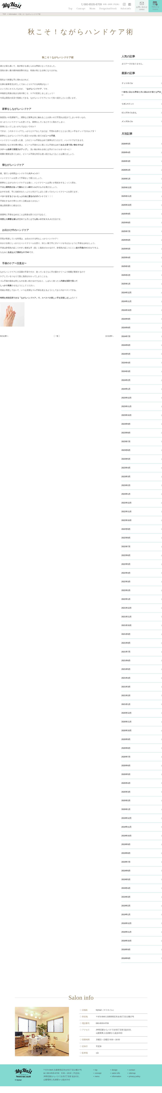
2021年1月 (126, 704)
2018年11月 (127, 932)
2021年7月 (126, 652)
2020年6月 (126, 765)
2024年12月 (127, 292)
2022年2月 (126, 590)
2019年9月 (126, 844)
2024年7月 (126, 336)
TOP (4, 14)
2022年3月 (126, 581)
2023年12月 (127, 398)
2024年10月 (127, 310)
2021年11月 (127, 617)
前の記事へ (4, 336)
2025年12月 (127, 187)
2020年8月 (126, 748)
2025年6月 (126, 240)
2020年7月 (126, 757)
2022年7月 (126, 546)
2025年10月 (127, 205)
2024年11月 (127, 301)
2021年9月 (126, 634)
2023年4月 (126, 468)
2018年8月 (126, 958)
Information (13, 14)
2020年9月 (126, 739)
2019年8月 (126, 853)
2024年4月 (126, 363)
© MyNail (18, 1080)
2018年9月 (126, 949)
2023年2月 (126, 485)
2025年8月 (126, 222)
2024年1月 (126, 389)
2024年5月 (126, 354)
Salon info (126, 8)
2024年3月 (126, 371)
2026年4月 (126, 152)
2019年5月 (126, 879)
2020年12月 (127, 713)
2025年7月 (126, 231)
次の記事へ (109, 336)
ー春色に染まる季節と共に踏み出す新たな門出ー (141, 93)
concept (98, 1073)
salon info (116, 1073)
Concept (80, 8)
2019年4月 (126, 888)
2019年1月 (126, 914)
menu (97, 1076)
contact (132, 1070)
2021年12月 (127, 608)
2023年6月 (126, 450)
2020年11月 (127, 722)
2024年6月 (126, 345)
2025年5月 (126, 249)
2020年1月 (126, 809)
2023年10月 (127, 415)
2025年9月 (126, 214)
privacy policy (134, 1076)
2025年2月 (126, 275)
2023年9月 (126, 424)
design (114, 1070)
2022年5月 (126, 564)
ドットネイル (127, 83)
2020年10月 (127, 730)
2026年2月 (126, 170)
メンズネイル (127, 121)
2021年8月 (126, 643)
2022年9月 (126, 529)
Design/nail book (108, 8)
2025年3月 (126, 266)
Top (70, 8)
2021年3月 (126, 687)
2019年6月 (126, 871)
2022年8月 (126, 538)
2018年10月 (127, 941)
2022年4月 (126, 573)
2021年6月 (126, 660)
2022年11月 (127, 511)
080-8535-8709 (92, 4)
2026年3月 (126, 161)
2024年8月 (126, 327)
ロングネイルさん (129, 113)
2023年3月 (126, 476)
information (116, 1076)
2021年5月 (126, 669)
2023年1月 (126, 494)
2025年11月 (127, 196)
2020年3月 (126, 792)
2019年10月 (127, 836)
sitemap (132, 1073)
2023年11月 (127, 406)
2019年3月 (126, 897)
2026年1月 (126, 179)
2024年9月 (126, 319)
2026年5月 (126, 144)
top (96, 1070)
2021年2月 (126, 695)
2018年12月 (127, 923)
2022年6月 (126, 555)
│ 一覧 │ (57, 336)
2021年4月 (126, 678)
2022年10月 (127, 520)
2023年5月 (126, 459)
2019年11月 (127, 827)
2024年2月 (126, 380)
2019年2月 (126, 906)
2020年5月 (126, 774)
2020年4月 (126, 783)
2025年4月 (126, 257)
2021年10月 (127, 625)
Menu (92, 8)
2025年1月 (126, 284)
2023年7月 (126, 441)
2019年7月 (126, 862)
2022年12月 (127, 503)
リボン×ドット (128, 104)
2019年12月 (127, 818)
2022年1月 (126, 599)
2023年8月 (126, 433)
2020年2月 (126, 800)
